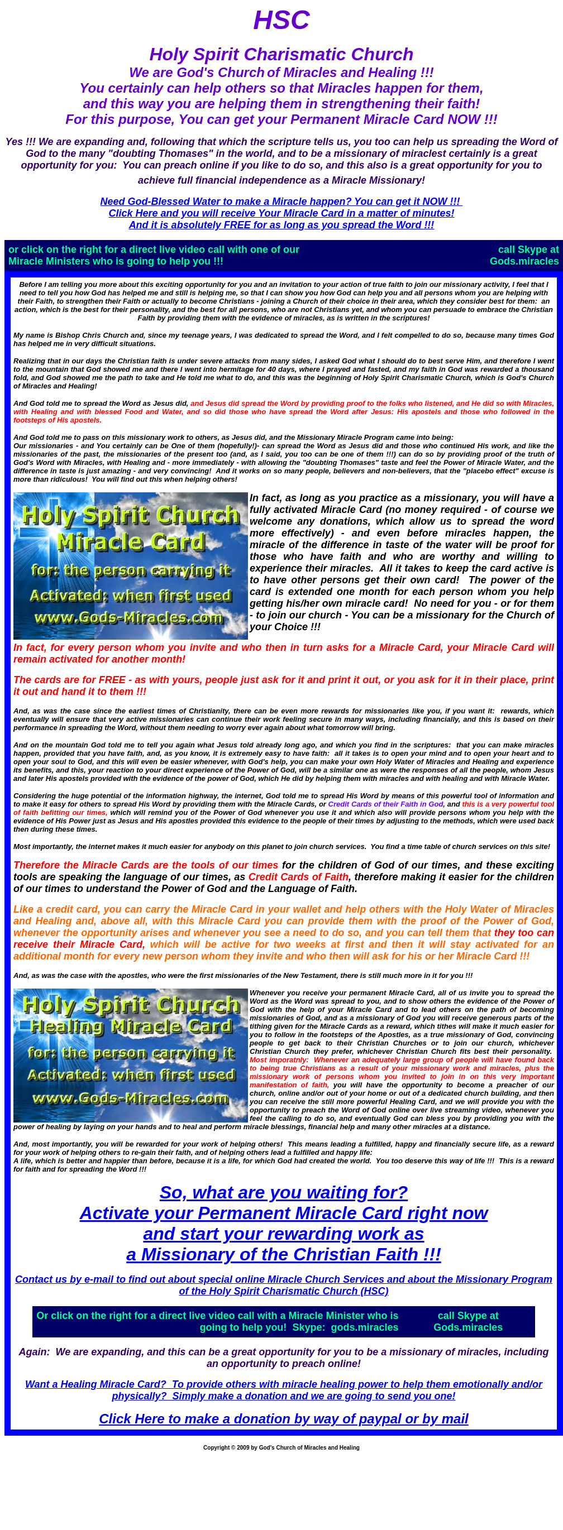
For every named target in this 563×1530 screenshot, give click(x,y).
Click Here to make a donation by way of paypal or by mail (284, 1418)
